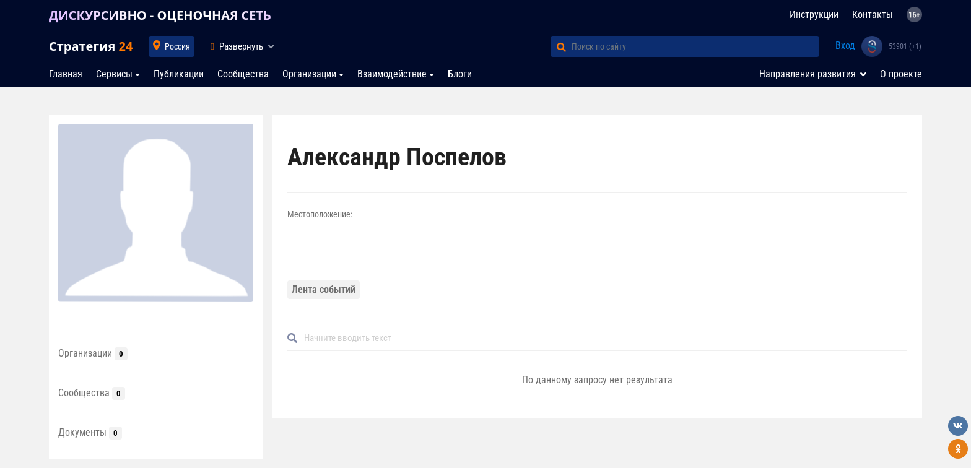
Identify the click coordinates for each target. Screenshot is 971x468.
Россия (177, 46)
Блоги (460, 74)
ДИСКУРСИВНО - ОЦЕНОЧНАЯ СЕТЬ (160, 15)
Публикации (179, 74)
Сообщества (243, 74)
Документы (90, 432)
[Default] (602, 338)
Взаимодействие (392, 74)
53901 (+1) (905, 46)
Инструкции (814, 14)
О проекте (901, 74)
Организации (309, 74)
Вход (845, 45)
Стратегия (91, 46)
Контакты (872, 14)
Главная (65, 74)
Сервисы (114, 74)
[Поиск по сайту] (695, 46)
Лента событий (323, 289)
